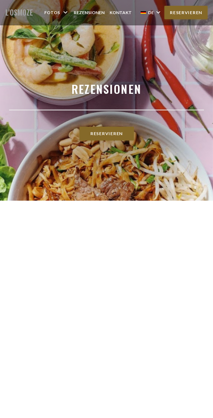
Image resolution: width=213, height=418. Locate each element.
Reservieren (186, 12)
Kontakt (121, 12)
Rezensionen (89, 12)
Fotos (56, 12)
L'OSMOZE (19, 12)
